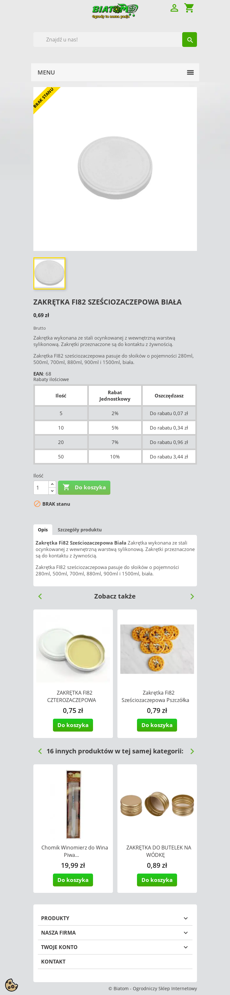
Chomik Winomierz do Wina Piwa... (74, 851)
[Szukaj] (115, 39)
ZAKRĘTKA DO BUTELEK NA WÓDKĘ (158, 851)
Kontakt (53, 961)
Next (189, 594)
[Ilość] (41, 488)
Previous (37, 594)
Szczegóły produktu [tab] (80, 530)
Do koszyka (84, 487)
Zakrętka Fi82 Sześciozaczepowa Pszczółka (155, 696)
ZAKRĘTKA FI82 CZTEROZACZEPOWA (71, 696)
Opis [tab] (43, 530)
